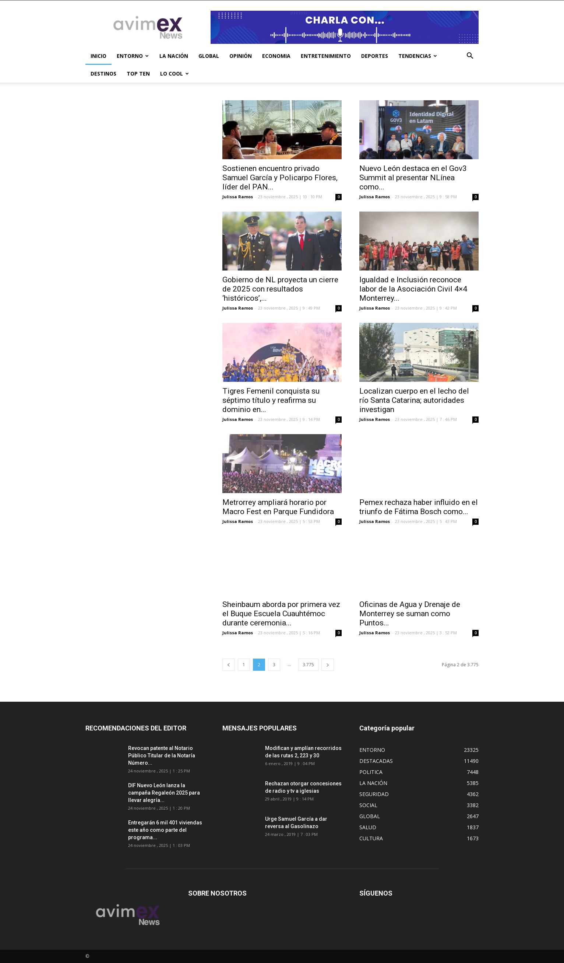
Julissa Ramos (237, 196)
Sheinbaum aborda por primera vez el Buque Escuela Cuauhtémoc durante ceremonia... (281, 613)
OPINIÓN (240, 55)
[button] (470, 56)
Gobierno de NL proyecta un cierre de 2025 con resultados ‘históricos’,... (280, 289)
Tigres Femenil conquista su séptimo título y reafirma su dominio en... (271, 400)
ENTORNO (133, 55)
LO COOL (174, 73)
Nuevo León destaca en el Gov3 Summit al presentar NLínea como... (413, 177)
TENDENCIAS (417, 55)
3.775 (308, 665)
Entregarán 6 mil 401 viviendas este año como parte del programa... (165, 830)
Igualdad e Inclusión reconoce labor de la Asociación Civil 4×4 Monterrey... (413, 289)
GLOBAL (208, 55)
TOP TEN (138, 73)
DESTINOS (103, 73)
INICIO (98, 55)
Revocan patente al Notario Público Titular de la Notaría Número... (161, 755)
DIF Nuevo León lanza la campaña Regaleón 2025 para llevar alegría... (164, 792)
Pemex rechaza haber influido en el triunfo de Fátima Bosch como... (418, 507)
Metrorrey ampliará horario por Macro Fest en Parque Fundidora (278, 507)
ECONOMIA (276, 55)
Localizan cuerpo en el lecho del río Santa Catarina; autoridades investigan (414, 400)
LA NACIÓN (173, 55)
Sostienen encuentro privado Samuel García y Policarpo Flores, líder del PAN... (280, 177)
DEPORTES (374, 55)
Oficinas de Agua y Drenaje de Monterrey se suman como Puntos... (409, 613)
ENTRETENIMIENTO (326, 55)
